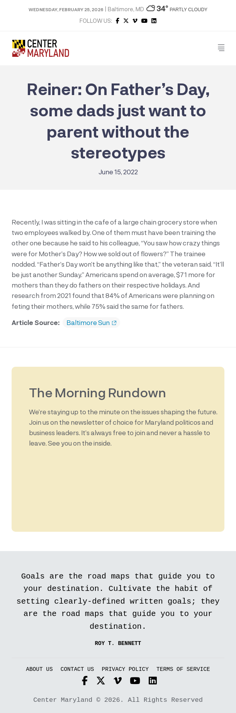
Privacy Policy (125, 669)
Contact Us (77, 669)
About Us (39, 669)
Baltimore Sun (91, 322)
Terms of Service (183, 669)
